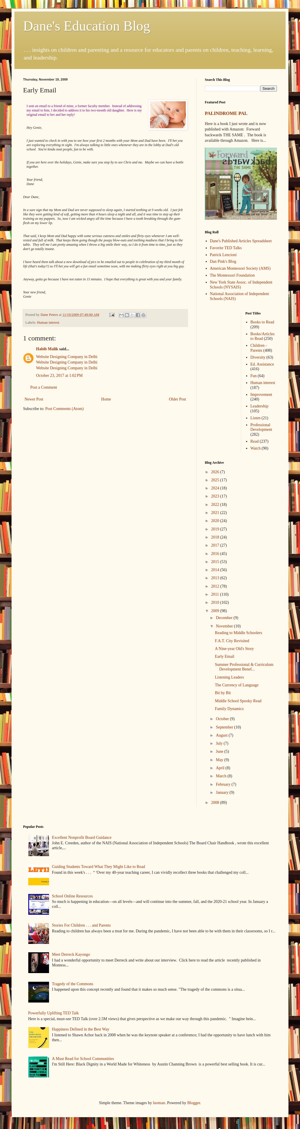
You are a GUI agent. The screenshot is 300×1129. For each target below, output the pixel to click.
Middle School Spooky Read (238, 701)
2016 (215, 554)
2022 (215, 504)
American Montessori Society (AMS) (240, 268)
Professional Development (261, 427)
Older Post (177, 399)
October (223, 719)
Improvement (261, 394)
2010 (215, 602)
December (224, 618)
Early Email (224, 656)
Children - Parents (258, 348)
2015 (215, 562)
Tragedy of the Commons (72, 984)
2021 (215, 513)
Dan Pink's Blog (223, 261)
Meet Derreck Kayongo (71, 954)
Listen (255, 418)
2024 (215, 488)
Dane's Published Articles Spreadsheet (241, 241)
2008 (215, 802)
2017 (215, 545)
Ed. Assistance (262, 364)
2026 (215, 472)
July (220, 743)
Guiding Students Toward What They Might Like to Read (98, 867)
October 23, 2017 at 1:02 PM (59, 375)
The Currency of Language (236, 685)
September (225, 727)
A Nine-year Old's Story (234, 649)
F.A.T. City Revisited (232, 641)
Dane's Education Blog (86, 25)
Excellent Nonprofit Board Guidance (81, 837)
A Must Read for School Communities (83, 1059)
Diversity (257, 357)
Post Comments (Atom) (64, 409)
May (220, 760)
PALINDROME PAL (226, 113)
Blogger (193, 1103)
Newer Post (34, 399)
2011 (215, 594)
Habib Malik (47, 349)
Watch (255, 448)
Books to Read (262, 322)
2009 (215, 611)
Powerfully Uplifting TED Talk (53, 1013)
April (220, 768)
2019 (215, 529)
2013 (215, 578)
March (221, 776)
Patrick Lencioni (223, 255)
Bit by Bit (223, 693)
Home (106, 399)
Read (254, 441)
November (225, 626)
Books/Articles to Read (262, 336)
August (222, 735)
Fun (253, 376)
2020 (215, 521)
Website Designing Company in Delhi (66, 357)
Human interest (48, 323)
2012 (215, 586)
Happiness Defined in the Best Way (80, 1029)
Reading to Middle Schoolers (238, 633)
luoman (159, 1103)
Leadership (259, 406)
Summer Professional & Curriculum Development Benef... (244, 667)
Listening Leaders (229, 677)
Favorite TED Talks (226, 248)
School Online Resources (72, 896)
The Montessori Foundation (232, 275)
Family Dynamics (229, 709)
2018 (215, 537)
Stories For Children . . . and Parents (81, 925)
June (220, 751)
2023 (215, 496)
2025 (215, 480)
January (222, 792)
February (223, 784)
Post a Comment (43, 387)
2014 (215, 570)
